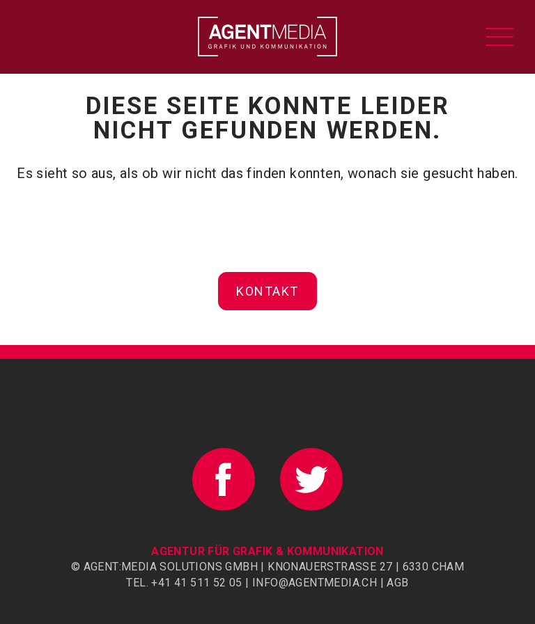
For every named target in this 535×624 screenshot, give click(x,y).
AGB (397, 582)
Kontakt (267, 291)
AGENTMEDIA (267, 36)
